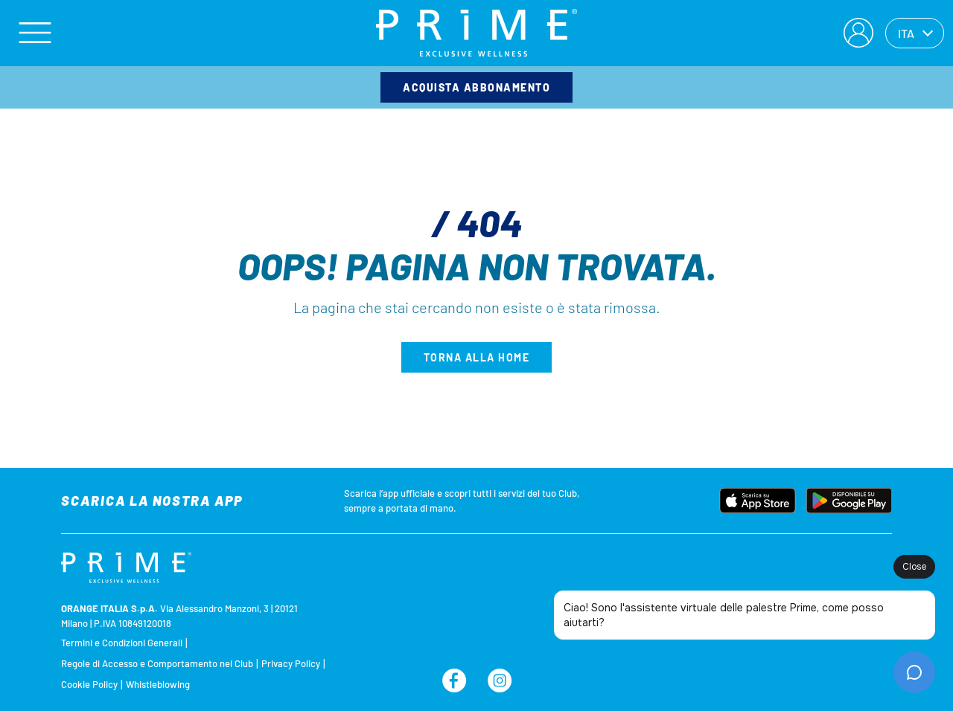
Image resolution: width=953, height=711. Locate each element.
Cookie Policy (89, 684)
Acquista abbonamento (476, 87)
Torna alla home (477, 357)
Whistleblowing (158, 684)
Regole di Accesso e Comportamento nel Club (157, 663)
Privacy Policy (290, 663)
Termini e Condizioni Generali (121, 643)
